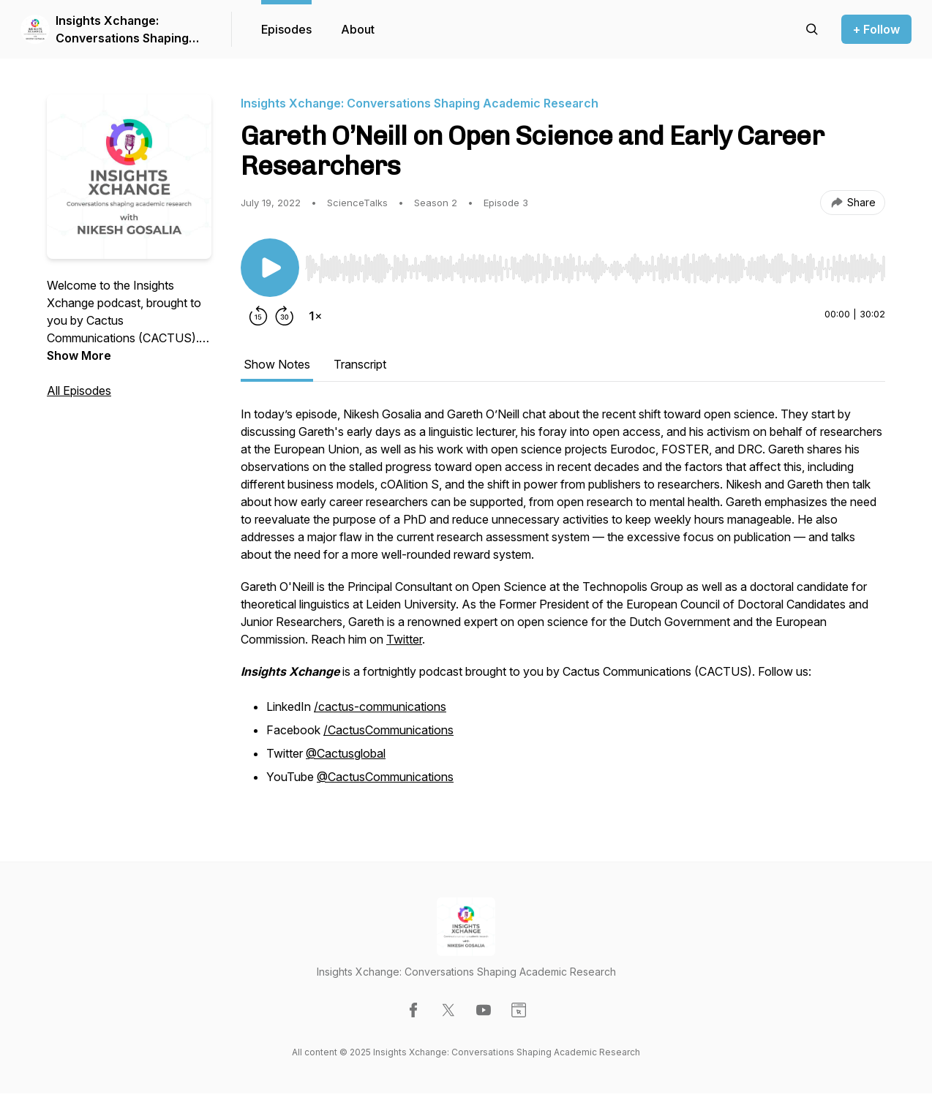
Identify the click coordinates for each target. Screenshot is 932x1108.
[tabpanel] (563, 604)
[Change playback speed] (315, 316)
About (358, 29)
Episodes (286, 29)
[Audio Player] (595, 264)
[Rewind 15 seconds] (258, 316)
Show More (79, 355)
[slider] (595, 268)
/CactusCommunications (388, 730)
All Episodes (79, 390)
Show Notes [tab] (277, 364)
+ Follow (876, 29)
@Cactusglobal (346, 753)
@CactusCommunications (385, 776)
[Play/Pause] (270, 267)
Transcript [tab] (360, 364)
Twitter (404, 639)
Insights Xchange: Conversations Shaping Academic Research (122, 30)
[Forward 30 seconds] (284, 316)
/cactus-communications (380, 706)
